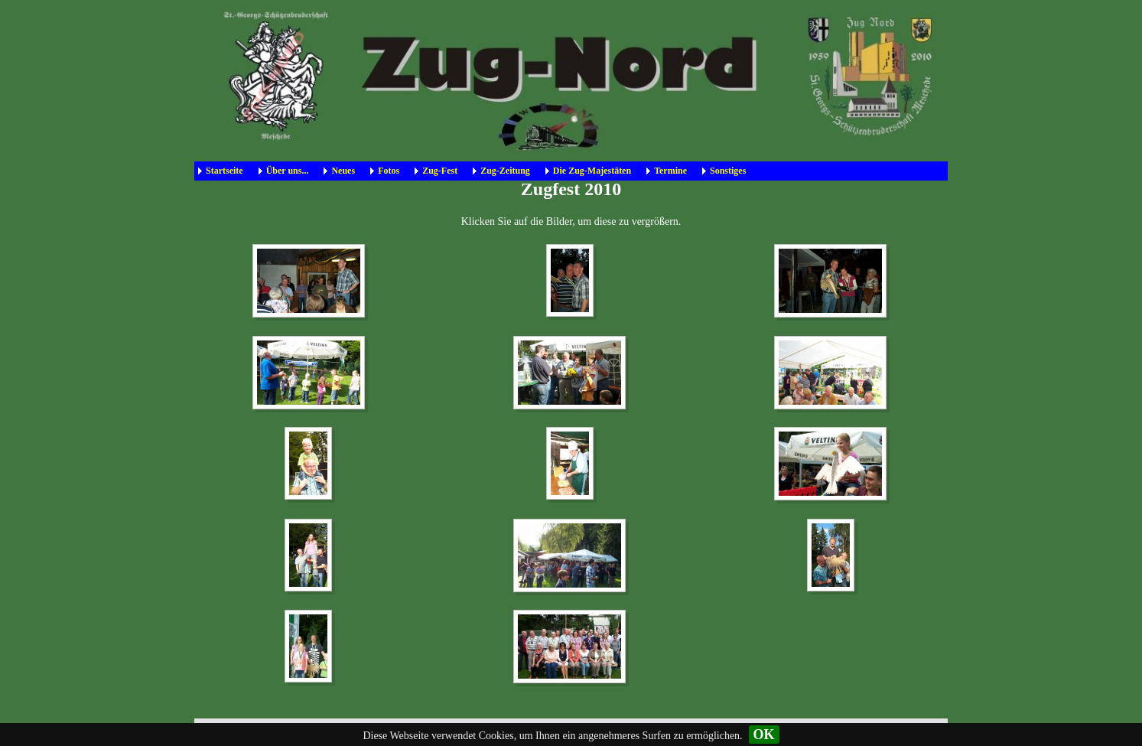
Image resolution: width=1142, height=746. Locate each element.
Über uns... (287, 170)
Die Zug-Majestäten (592, 170)
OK (764, 734)
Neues (343, 170)
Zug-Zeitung (505, 170)
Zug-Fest (439, 170)
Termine (670, 170)
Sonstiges (728, 170)
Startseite (224, 170)
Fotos (388, 170)
